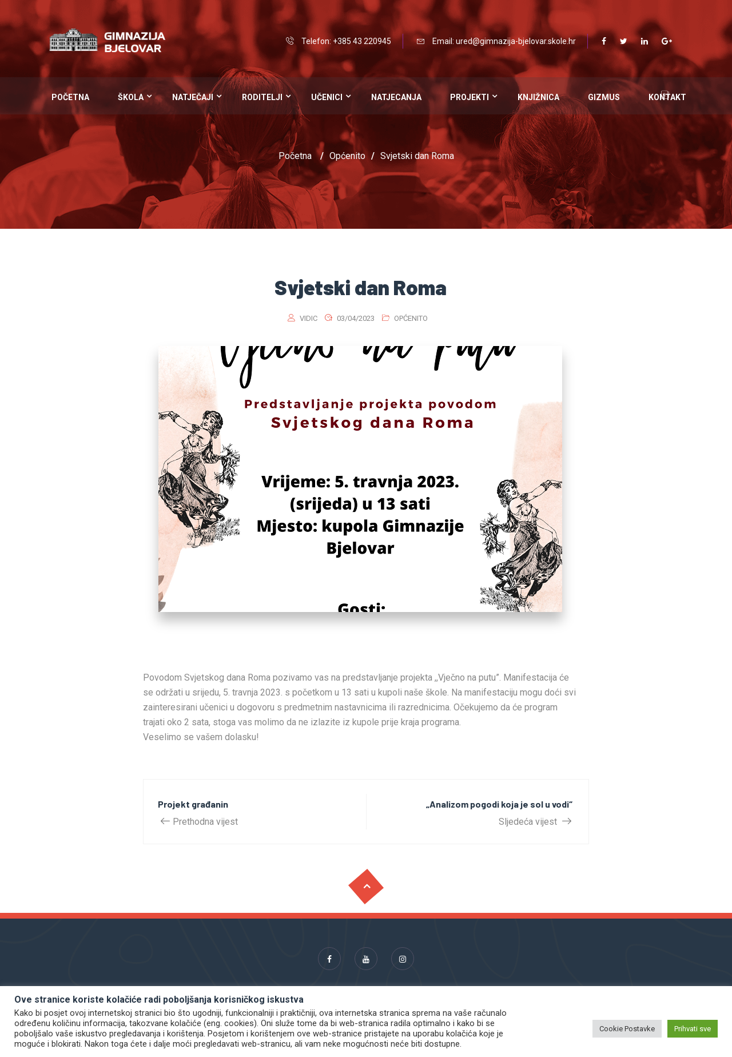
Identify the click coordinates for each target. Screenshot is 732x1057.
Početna (70, 97)
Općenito (411, 318)
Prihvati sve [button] (692, 1028)
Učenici (327, 97)
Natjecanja (396, 97)
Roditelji (262, 97)
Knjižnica (538, 97)
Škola (131, 97)
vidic (308, 318)
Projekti (469, 97)
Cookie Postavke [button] (627, 1028)
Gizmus (604, 97)
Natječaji (192, 97)
